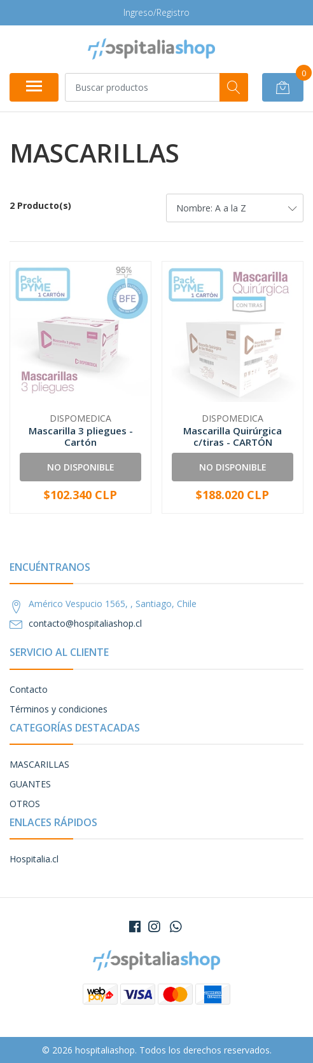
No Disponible (81, 467)
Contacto (29, 689)
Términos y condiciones (59, 709)
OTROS (25, 804)
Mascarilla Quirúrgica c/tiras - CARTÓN (232, 436)
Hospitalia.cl (34, 859)
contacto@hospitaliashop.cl (85, 623)
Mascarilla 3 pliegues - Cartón (81, 436)
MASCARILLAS (39, 764)
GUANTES (30, 784)
